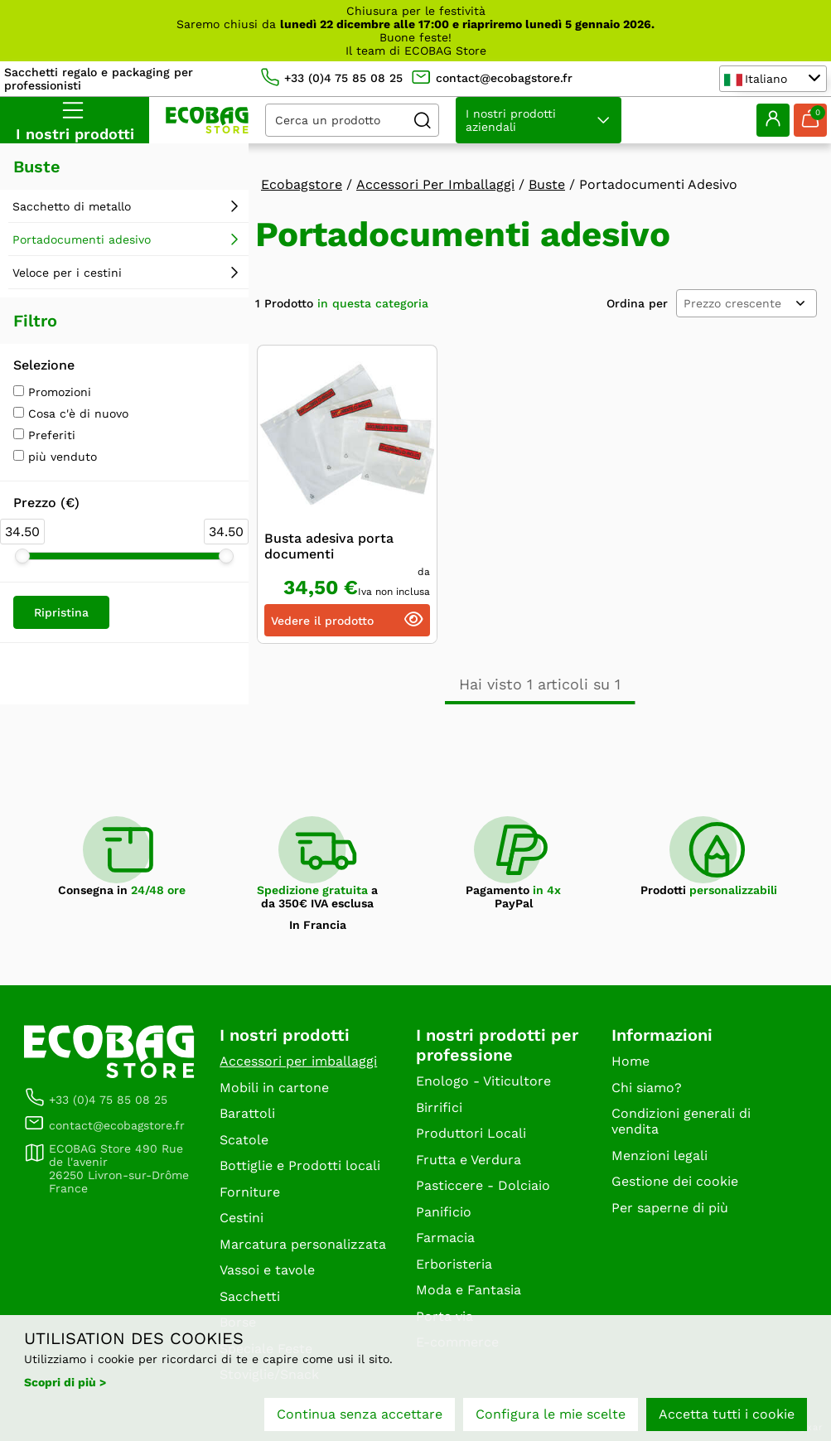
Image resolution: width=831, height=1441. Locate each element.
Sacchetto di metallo (71, 206)
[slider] (22, 556)
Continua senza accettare (359, 1414)
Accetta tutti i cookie (727, 1414)
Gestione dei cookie (674, 1181)
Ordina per (637, 303)
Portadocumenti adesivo (81, 239)
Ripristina (61, 612)
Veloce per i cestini (67, 272)
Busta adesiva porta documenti (329, 546)
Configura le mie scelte (551, 1414)
